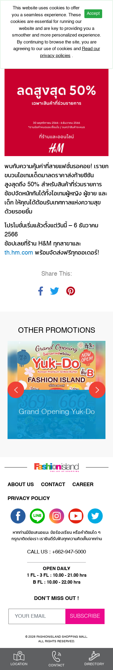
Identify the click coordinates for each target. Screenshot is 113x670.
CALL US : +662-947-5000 (56, 552)
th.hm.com (19, 253)
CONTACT (53, 484)
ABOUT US (21, 484)
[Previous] (16, 390)
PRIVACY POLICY (29, 498)
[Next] (97, 390)
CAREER (82, 484)
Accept (93, 13)
